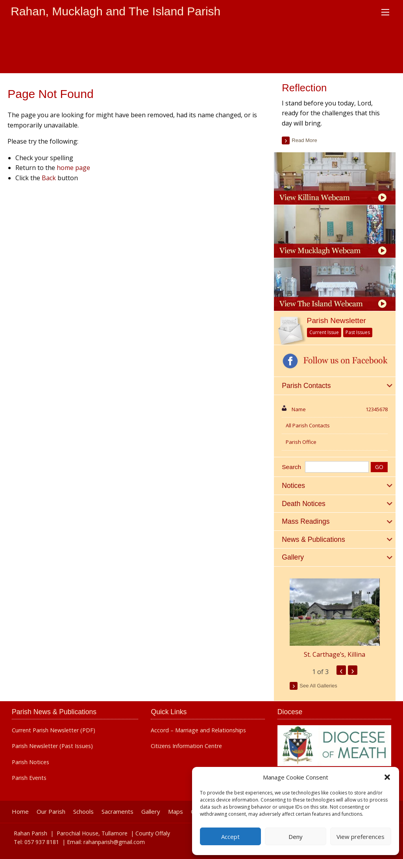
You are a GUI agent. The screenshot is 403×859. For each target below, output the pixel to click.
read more (304, 140)
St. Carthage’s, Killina (334, 654)
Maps (175, 812)
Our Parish (51, 812)
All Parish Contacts (308, 425)
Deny (295, 837)
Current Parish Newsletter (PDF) (53, 730)
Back (49, 178)
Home (20, 812)
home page (73, 167)
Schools (83, 812)
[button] (387, 777)
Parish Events (29, 778)
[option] (334, 618)
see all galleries (318, 686)
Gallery (150, 812)
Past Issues (358, 332)
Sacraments (117, 812)
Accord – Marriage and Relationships (198, 730)
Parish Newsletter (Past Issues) (52, 746)
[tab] (334, 386)
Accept (230, 837)
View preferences (360, 837)
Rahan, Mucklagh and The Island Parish (115, 11)
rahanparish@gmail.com (114, 842)
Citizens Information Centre (186, 746)
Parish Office (301, 441)
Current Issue (324, 332)
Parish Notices (30, 762)
